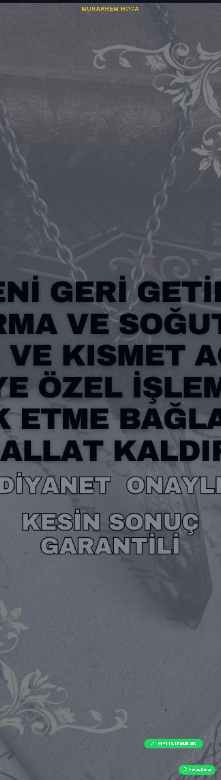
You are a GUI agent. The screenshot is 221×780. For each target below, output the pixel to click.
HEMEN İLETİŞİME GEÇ (174, 744)
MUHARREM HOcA (110, 8)
